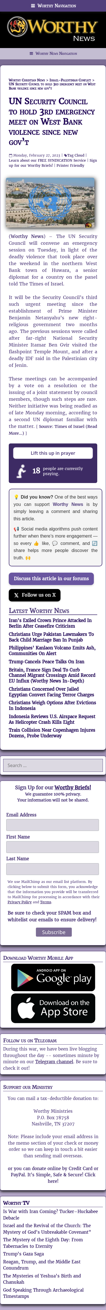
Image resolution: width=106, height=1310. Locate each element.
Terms (45, 902)
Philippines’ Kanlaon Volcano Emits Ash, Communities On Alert (52, 650)
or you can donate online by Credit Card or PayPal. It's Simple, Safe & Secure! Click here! (53, 1175)
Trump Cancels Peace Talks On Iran (46, 661)
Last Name (17, 858)
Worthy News (27, 236)
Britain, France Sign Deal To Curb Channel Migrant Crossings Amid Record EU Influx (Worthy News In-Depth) (52, 675)
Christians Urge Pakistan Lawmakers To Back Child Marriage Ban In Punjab (51, 637)
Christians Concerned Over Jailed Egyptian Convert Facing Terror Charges (51, 692)
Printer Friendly (70, 165)
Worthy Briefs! (73, 787)
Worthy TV (16, 1203)
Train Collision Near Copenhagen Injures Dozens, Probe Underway (52, 733)
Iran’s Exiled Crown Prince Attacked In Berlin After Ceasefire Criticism (50, 623)
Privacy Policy (20, 902)
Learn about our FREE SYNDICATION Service (47, 160)
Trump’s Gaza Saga (23, 1254)
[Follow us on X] (34, 595)
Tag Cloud (75, 155)
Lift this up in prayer (53, 453)
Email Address (21, 815)
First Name (18, 837)
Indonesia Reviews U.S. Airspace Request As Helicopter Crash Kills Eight (52, 719)
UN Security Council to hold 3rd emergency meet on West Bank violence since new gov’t (52, 122)
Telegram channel (54, 1061)
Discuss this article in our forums (51, 579)
